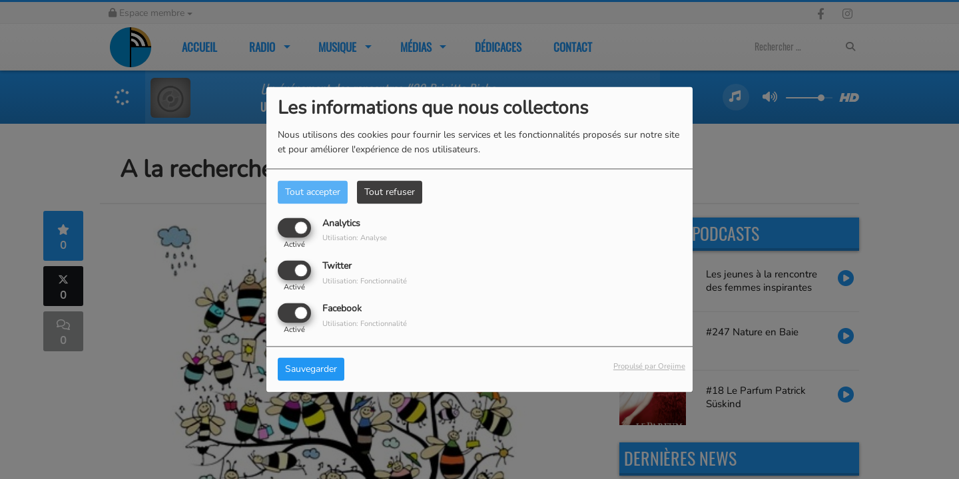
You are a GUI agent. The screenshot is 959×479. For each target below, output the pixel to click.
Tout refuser (389, 192)
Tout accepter (312, 192)
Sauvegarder (311, 369)
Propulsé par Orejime (649, 367)
